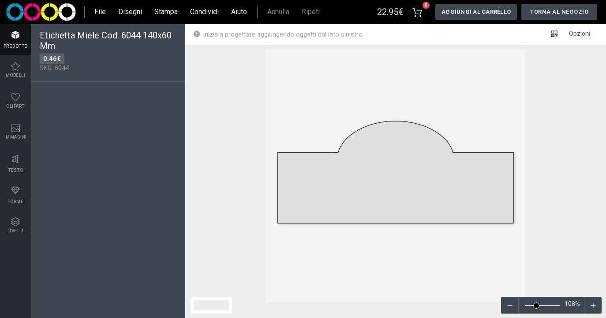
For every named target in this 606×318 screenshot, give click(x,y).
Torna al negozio (559, 11)
